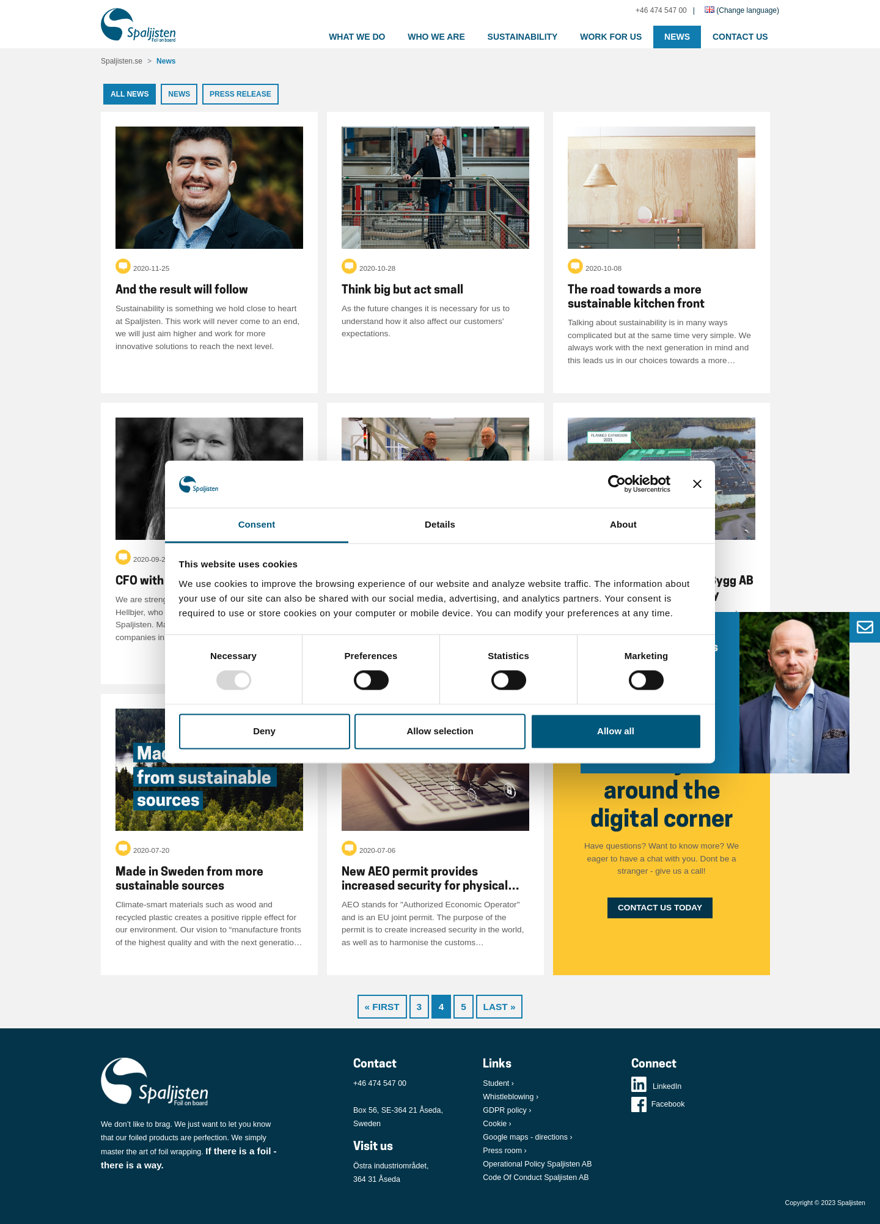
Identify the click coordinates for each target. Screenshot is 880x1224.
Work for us (611, 37)
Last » (499, 1006)
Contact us (740, 37)
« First (382, 1006)
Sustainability (523, 37)
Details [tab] (440, 524)
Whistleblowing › (510, 1097)
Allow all (615, 731)
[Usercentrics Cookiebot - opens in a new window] (616, 484)
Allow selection (439, 731)
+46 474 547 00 (661, 10)
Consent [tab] (257, 524)
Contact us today (660, 907)
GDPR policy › (507, 1110)
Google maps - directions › (527, 1137)
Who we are (436, 37)
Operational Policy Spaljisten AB (537, 1164)
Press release (240, 94)
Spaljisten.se (121, 61)
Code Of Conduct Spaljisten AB (535, 1177)
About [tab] (623, 524)
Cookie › (497, 1123)
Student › (498, 1083)
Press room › (504, 1150)
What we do (357, 37)
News (677, 37)
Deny (264, 731)
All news (129, 94)
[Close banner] (697, 484)
